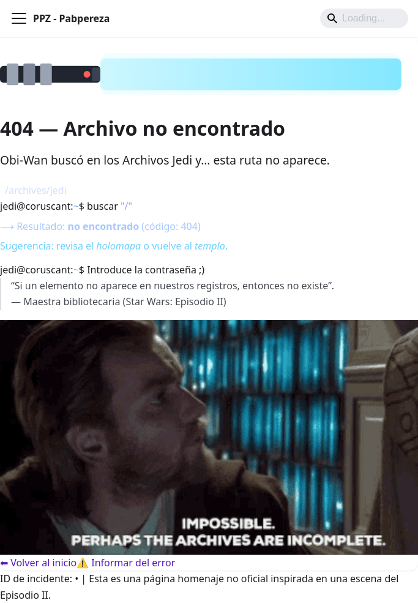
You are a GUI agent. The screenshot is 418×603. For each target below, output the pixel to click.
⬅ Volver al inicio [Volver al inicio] (38, 562)
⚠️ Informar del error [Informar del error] (126, 562)
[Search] (364, 18)
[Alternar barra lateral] (19, 18)
